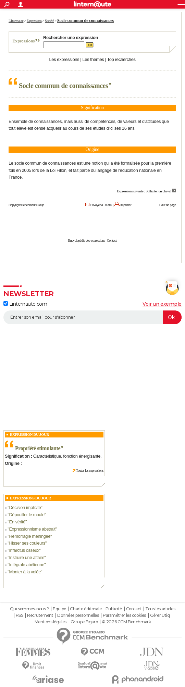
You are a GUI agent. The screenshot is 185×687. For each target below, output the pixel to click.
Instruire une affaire (26, 557)
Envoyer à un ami (101, 205)
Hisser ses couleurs (27, 543)
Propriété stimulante (37, 448)
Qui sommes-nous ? (29, 609)
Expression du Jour (29, 434)
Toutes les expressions (89, 470)
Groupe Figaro (84, 622)
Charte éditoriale (85, 609)
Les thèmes (93, 59)
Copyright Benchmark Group (26, 205)
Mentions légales (50, 622)
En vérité (17, 521)
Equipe (59, 609)
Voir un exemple (162, 304)
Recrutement (40, 615)
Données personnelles (78, 615)
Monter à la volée (25, 571)
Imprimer (125, 205)
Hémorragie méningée (29, 536)
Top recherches (121, 59)
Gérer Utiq (160, 615)
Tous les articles (160, 609)
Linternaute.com (25, 304)
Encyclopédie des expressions (86, 240)
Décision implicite (25, 507)
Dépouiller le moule (26, 514)
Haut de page (167, 205)
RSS (19, 615)
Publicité (114, 609)
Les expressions (64, 59)
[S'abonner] (92, 317)
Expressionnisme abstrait (32, 529)
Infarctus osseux (24, 550)
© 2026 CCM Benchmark (126, 622)
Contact (111, 240)
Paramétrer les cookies (124, 615)
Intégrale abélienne (26, 564)
